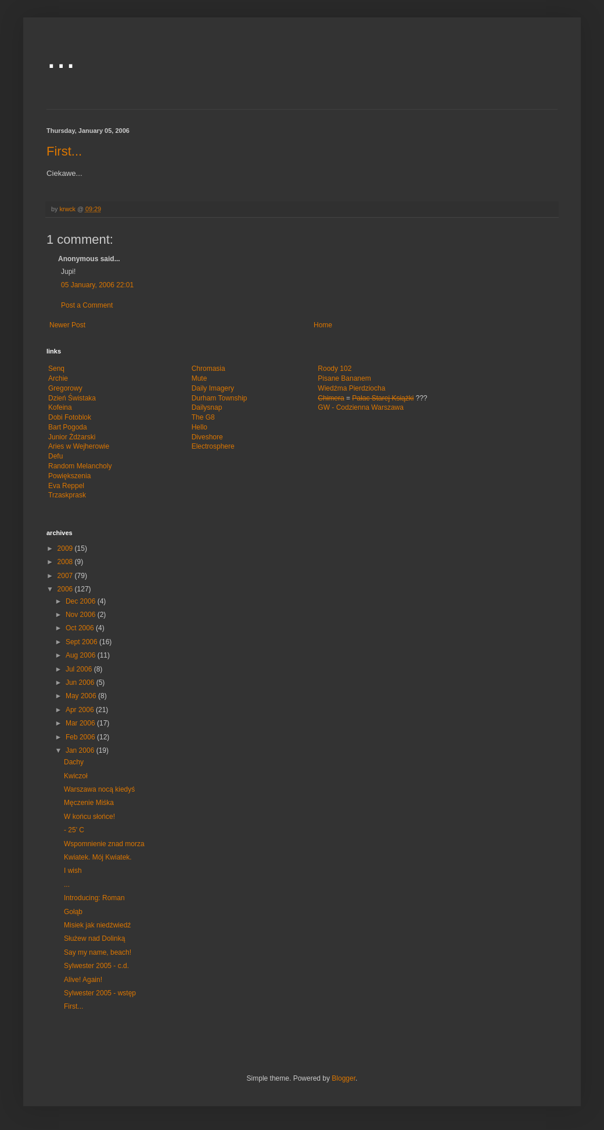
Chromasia (208, 368)
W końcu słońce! (89, 817)
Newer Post (67, 325)
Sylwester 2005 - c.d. (96, 966)
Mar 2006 (81, 723)
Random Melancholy (80, 466)
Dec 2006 (82, 601)
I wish (73, 871)
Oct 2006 (81, 628)
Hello (199, 427)
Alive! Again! (83, 980)
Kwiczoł (76, 776)
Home (323, 325)
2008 (66, 562)
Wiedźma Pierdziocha (351, 388)
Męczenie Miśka (89, 803)
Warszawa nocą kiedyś (99, 789)
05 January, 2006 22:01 (97, 285)
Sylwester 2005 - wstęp (100, 993)
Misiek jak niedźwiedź (97, 925)
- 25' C (74, 830)
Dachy (74, 762)
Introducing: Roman (94, 898)
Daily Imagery (213, 388)
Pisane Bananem (344, 378)
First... (64, 151)
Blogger (343, 1078)
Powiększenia (69, 476)
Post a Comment (87, 305)
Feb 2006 (81, 737)
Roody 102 (334, 368)
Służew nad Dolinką (94, 938)
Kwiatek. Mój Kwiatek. (98, 857)
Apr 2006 (81, 710)
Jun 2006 (81, 682)
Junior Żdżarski (71, 437)
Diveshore (207, 437)
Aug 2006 (82, 655)
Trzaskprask (67, 495)
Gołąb (73, 912)
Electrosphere (213, 446)
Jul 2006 (80, 669)
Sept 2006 (82, 642)
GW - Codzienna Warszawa (361, 407)
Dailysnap (207, 407)
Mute (199, 378)
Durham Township (219, 398)
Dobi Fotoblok (69, 417)
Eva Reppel (66, 486)
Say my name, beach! (97, 952)
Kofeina (60, 407)
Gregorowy (65, 388)
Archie (58, 378)
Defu (55, 456)
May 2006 (82, 696)
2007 (66, 576)
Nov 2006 (82, 615)
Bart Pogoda (67, 427)
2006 (66, 589)
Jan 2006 (81, 750)
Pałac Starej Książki (383, 398)
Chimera (331, 398)
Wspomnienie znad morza (104, 844)
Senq (56, 368)
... (61, 56)
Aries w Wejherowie (78, 446)
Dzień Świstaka (72, 398)
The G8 (203, 417)
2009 (66, 548)
